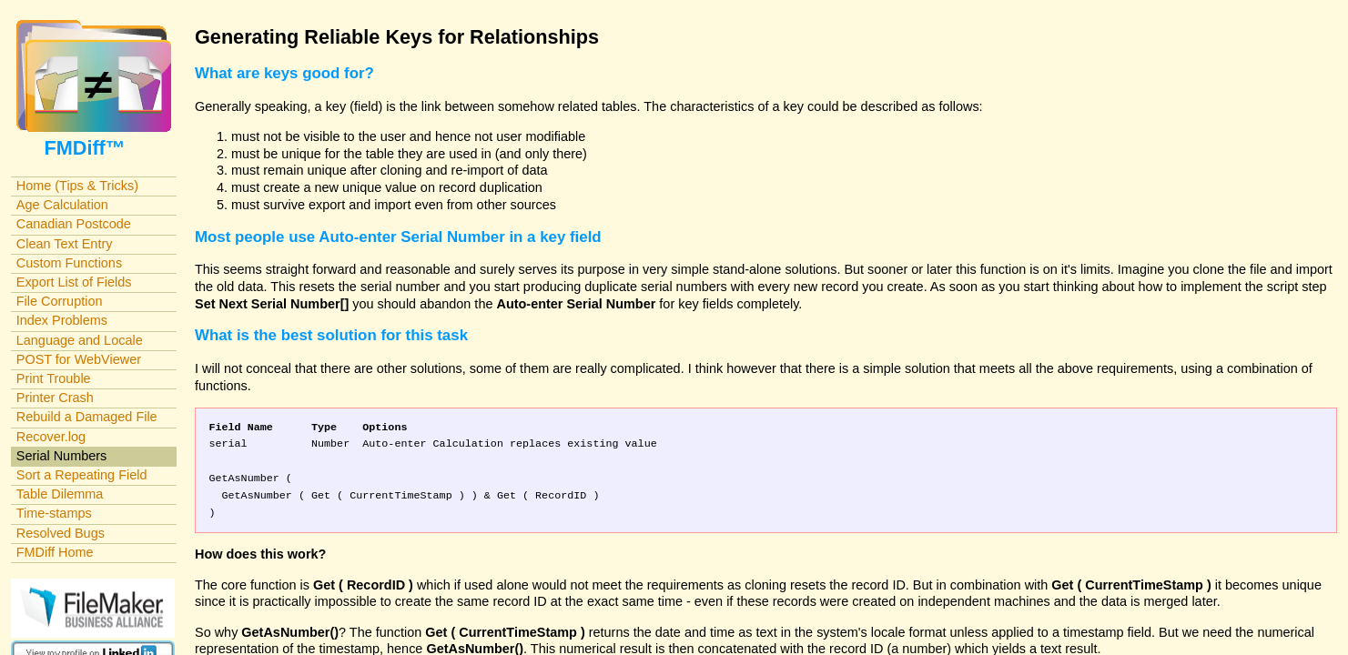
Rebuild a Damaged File (86, 416)
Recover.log (51, 436)
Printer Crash (55, 397)
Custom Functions (69, 263)
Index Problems (61, 320)
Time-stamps (54, 513)
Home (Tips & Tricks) (77, 185)
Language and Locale (79, 340)
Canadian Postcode (73, 224)
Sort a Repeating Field (81, 475)
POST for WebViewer (78, 359)
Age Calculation (62, 204)
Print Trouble (53, 378)
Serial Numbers (61, 455)
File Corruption (59, 301)
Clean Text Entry (64, 244)
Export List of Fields (74, 282)
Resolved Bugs (60, 533)
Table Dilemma (59, 494)
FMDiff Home (55, 552)
